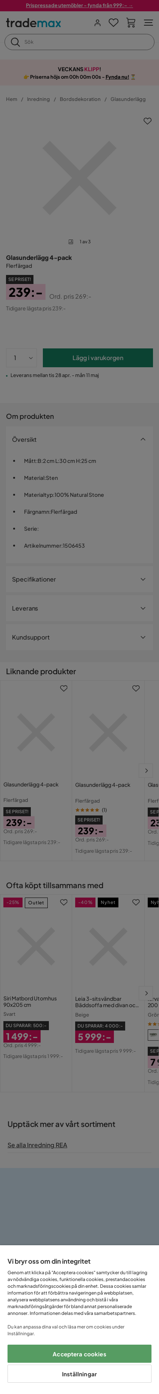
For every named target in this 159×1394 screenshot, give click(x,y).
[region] (79, 1319)
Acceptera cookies (79, 1353)
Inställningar (79, 1373)
